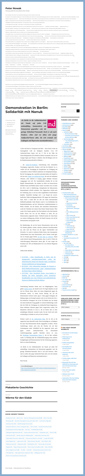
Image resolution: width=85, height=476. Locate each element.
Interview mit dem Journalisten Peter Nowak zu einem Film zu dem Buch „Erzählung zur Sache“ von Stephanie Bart (47, 30)
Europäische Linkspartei (70, 255)
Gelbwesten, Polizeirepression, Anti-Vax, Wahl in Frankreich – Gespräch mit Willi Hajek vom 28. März (23, 60)
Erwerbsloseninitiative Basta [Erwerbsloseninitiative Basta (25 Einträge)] (15, 429)
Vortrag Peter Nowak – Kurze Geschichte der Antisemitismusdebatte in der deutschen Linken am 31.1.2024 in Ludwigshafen (27, 34)
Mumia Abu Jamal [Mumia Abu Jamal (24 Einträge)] (44, 444)
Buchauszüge (67, 139)
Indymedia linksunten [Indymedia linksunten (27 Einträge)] (42, 435)
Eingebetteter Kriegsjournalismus (67, 53)
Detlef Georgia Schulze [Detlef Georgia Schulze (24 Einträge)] (25, 423)
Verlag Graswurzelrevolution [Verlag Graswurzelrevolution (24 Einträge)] (42, 450)
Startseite (7, 90)
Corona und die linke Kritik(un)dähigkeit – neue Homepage (16, 43)
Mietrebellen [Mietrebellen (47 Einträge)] (32, 444)
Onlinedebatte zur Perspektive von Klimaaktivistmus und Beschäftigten (36, 37)
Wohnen (73, 62)
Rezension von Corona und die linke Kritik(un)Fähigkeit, (15, 70)
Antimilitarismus (66, 123)
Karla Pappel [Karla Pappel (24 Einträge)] (10, 441)
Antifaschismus (11, 122)
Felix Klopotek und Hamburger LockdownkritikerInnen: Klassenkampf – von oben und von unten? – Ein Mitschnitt (26, 62)
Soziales (66, 170)
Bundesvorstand (70, 203)
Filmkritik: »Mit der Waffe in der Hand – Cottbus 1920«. (36, 39)
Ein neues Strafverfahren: (44, 51)
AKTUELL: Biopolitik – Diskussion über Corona (23, 90)
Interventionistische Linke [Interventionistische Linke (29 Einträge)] (34, 438)
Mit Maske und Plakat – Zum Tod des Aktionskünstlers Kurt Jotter (17, 45)
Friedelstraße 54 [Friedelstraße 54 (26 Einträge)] (36, 429)
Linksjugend (68, 253)
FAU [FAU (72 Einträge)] (27, 429)
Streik (77, 62)
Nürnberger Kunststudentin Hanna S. (33, 335)
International (67, 163)
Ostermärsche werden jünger (70, 333)
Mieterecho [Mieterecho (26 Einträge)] (22, 444)
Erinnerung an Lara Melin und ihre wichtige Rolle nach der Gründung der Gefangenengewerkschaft (23, 76)
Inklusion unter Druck (68, 374)
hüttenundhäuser (68, 160)
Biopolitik (64, 127)
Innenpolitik (67, 161)
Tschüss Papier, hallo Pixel (69, 358)
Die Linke (66, 243)
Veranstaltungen (53, 90)
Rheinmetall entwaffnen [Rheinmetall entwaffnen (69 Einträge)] (35, 447)
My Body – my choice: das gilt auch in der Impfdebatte (57, 68)
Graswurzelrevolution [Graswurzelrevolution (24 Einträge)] (31, 432)
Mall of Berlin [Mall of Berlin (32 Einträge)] (46, 441)
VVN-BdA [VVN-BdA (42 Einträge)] (9, 452)
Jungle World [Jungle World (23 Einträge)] (48, 438)
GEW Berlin (69, 226)
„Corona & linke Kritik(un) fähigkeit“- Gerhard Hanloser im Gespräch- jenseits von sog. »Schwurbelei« (23, 86)
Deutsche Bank (66, 285)
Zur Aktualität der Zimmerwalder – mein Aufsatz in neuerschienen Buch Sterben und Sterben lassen (23, 24)
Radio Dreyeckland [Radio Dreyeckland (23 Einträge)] (20, 447)
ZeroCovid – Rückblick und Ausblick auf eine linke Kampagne (59, 62)
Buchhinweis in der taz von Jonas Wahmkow (70, 70)
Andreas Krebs (28, 289)
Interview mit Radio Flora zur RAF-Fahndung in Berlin (15, 30)
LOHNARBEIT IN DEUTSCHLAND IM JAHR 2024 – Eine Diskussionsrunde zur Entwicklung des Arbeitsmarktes (24, 22)
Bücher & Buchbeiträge (63, 90)
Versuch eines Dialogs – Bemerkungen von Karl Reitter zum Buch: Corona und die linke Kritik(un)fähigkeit (51, 72)
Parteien (64, 241)
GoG (65, 236)
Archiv (11, 90)
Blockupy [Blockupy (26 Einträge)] (9, 421)
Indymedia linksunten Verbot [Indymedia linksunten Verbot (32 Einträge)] (15, 438)
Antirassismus (10, 124)
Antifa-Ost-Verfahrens (32, 164)
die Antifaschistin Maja (38, 319)
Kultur (65, 165)
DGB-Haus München (72, 217)
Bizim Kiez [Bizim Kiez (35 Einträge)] (48, 418)
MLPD (65, 259)
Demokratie (32, 64)
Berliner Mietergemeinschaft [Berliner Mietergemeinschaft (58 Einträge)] (33, 418)
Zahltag (6, 64)
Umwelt (66, 172)
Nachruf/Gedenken (67, 147)
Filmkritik (65, 128)
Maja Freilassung (8, 133)
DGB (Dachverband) (70, 198)
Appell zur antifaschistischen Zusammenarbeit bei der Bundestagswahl (18, 20)
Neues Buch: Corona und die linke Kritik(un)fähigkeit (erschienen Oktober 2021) (19, 84)
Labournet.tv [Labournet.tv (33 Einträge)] (21, 441)
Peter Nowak (13, 8)
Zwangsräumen (25, 64)
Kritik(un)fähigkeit (66, 66)
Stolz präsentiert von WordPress (22, 468)
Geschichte (65, 146)
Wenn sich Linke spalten (68, 370)
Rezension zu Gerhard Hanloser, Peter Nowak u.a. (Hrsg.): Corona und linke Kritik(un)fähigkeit (44, 70)
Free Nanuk (13, 130)
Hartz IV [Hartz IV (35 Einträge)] (53, 432)
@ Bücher (66, 132)
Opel (63, 288)
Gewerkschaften (66, 193)
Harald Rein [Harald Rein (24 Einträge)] (44, 432)
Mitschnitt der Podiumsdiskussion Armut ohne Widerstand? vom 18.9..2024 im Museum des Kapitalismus (51, 20)
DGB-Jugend (69, 219)
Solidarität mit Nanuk (9, 134)
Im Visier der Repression (9, 92)
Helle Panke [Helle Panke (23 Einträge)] (10, 435)
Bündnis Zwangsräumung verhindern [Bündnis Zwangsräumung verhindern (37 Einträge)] (26, 421)
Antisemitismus (12, 64)
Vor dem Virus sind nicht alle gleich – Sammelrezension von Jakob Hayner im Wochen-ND (50, 74)
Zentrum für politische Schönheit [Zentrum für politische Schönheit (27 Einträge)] (16, 455)
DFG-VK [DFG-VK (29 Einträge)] (33, 426)
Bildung (66, 156)
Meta (17, 92)
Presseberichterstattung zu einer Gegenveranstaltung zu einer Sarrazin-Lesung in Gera (21, 95)
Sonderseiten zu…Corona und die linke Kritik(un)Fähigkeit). (63, 88)
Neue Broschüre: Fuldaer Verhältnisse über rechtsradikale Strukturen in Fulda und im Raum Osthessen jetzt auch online (52, 55)
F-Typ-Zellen (19, 64)
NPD (65, 260)
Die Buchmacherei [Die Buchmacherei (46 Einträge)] (45, 426)
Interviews (66, 144)
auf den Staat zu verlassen (45, 236)
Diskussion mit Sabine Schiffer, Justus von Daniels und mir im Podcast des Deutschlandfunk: (22, 32)
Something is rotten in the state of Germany (51, 53)
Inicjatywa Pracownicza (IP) (71, 238)
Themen (35, 90)
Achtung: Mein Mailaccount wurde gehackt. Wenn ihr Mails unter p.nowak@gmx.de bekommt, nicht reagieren (25, 41)
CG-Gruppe (65, 279)
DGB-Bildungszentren (72, 212)
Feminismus (67, 158)
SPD (65, 262)
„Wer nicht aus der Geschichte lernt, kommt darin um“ (15, 39)
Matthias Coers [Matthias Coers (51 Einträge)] (11, 444)
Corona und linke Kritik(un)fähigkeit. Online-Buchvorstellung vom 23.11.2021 (49, 84)
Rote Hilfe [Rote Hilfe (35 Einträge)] (48, 447)
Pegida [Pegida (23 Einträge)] (9, 447)
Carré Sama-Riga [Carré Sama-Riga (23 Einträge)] (45, 421)
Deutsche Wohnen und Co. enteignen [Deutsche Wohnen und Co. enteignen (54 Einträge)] (17, 426)
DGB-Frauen (69, 215)
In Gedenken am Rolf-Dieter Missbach (51, 26)
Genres (40, 90)
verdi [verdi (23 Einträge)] (29, 450)
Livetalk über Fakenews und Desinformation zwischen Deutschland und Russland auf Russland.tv (38, 92)
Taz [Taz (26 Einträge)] (23, 450)
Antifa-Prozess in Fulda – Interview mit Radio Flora (14, 97)
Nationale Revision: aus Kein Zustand (56, 37)
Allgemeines (67, 151)
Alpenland (65, 274)
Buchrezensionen (69, 134)
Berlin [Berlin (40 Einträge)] (20, 418)
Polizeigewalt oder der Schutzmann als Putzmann (60, 34)
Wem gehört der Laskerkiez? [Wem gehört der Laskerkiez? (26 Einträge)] (24, 452)
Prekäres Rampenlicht (68, 342)
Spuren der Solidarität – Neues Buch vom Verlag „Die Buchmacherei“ (17, 28)
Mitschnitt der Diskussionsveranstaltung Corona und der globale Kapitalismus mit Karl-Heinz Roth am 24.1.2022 (25, 68)
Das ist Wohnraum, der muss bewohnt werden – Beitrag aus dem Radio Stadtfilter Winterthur (49, 28)
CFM (65, 283)
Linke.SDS (67, 252)
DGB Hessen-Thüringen (72, 208)
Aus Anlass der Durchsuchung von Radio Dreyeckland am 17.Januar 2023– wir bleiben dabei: (22, 51)
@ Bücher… (46, 90)
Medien (66, 167)
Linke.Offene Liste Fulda (71, 250)
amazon (64, 276)
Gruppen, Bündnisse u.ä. (68, 234)
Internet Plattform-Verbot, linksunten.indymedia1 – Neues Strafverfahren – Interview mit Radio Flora (23, 53)
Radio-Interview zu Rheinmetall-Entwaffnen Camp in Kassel (57, 41)
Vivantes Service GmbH (68, 290)
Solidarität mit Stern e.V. (64, 26)
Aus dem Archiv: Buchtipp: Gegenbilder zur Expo (70, 16)
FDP (65, 257)
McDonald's (65, 286)
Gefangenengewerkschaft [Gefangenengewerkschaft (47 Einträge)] (14, 432)
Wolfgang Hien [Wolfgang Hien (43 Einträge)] (39, 452)
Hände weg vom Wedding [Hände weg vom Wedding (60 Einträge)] (24, 435)
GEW (66, 224)
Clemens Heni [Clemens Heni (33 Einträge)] (11, 423)
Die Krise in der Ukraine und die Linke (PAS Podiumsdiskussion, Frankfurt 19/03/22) (20, 57)
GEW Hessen (69, 227)
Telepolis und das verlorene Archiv (11, 18)
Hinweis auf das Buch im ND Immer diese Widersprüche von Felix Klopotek (19, 74)
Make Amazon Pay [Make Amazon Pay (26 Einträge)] (34, 441)
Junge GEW (69, 229)
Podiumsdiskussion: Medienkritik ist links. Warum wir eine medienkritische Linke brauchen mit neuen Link (24, 26)
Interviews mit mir (72, 90)
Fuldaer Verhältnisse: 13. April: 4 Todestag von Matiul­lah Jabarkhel (17, 55)
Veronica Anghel (66, 174)
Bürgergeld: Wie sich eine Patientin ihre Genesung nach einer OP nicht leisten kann (70, 364)
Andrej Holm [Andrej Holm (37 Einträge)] (10, 418)
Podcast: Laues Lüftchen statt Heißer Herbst (13, 37)
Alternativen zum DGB (72, 199)
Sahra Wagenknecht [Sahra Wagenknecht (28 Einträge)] (12, 450)
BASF (63, 278)
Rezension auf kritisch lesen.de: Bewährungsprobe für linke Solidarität (18, 72)
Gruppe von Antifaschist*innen (35, 176)
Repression (10, 126)
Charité (64, 281)
